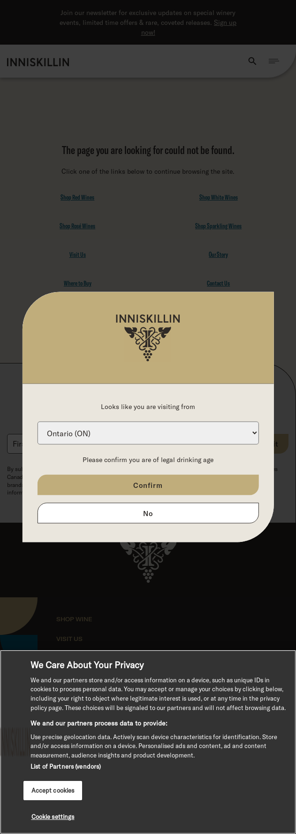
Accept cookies (53, 790)
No (148, 513)
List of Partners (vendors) (65, 766)
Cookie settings (53, 816)
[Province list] (147, 433)
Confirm (148, 485)
